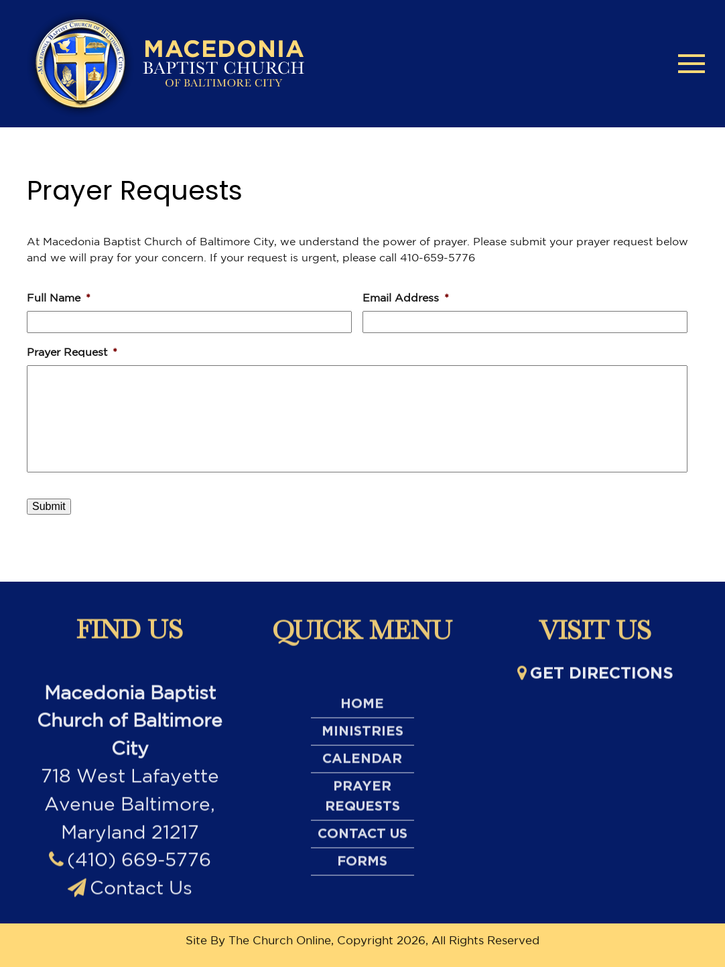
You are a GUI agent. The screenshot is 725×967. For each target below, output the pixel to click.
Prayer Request (72, 352)
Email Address (405, 298)
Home (362, 776)
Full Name (58, 298)
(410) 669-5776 (130, 903)
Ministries (362, 804)
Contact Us (130, 931)
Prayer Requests (362, 869)
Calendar (362, 831)
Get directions (595, 679)
